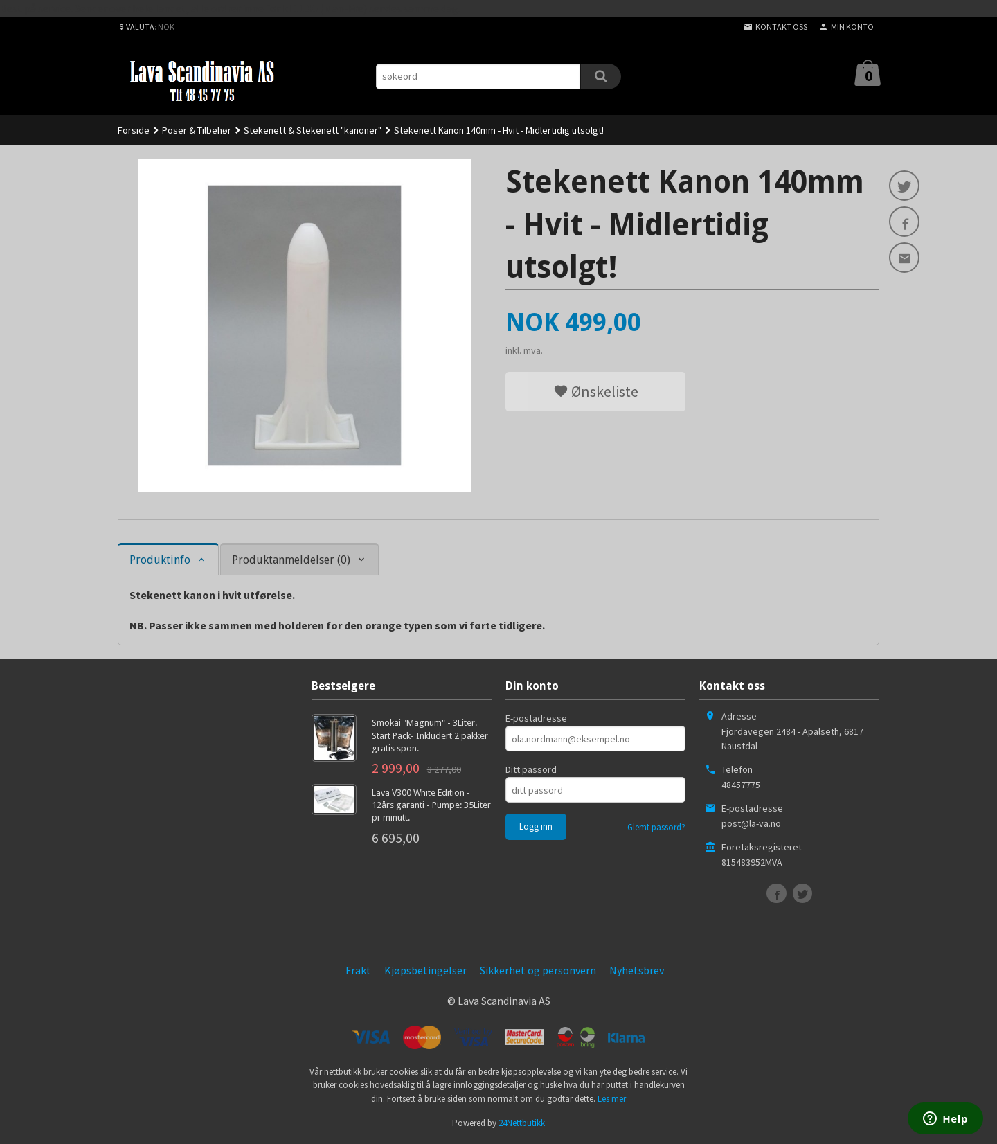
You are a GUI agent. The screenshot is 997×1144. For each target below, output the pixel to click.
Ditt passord (531, 769)
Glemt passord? (656, 827)
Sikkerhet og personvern (538, 970)
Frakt (358, 970)
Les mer (612, 1099)
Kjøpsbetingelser (425, 970)
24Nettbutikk (521, 1123)
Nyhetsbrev (636, 970)
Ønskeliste (595, 391)
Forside (134, 130)
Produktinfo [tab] (159, 559)
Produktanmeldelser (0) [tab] (291, 559)
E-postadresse (536, 718)
